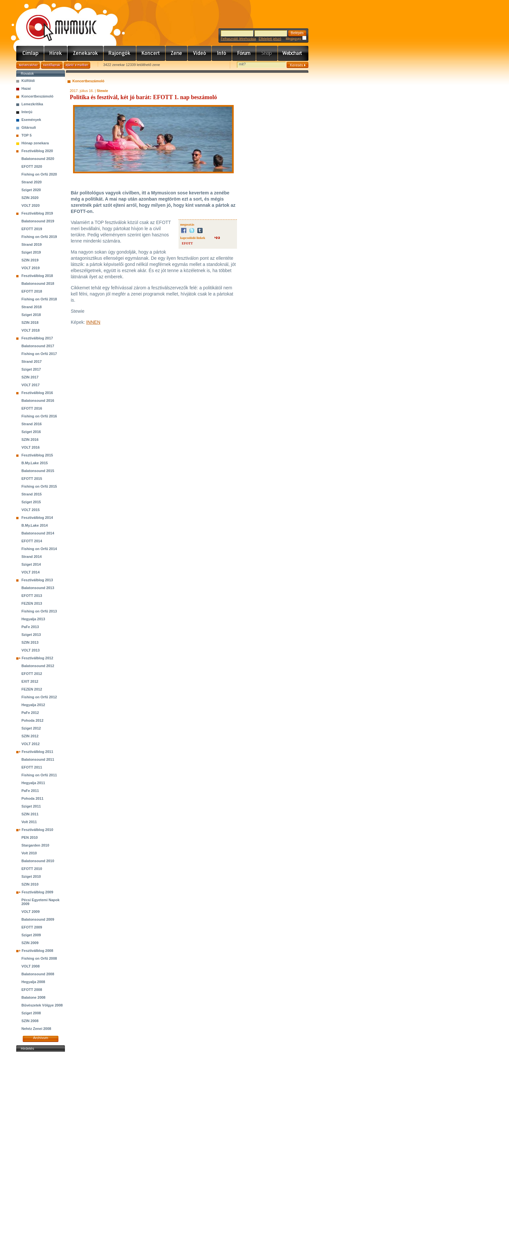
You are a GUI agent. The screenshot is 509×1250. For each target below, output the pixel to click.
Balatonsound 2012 (37, 666)
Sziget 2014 (31, 564)
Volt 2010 (29, 853)
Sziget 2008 (31, 1013)
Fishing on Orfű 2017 (39, 354)
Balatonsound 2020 (37, 159)
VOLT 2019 (30, 268)
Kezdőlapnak (52, 65)
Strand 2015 (31, 494)
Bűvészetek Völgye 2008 (42, 1005)
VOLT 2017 (30, 385)
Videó (200, 53)
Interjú (26, 112)
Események (31, 120)
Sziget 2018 (31, 315)
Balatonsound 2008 (37, 974)
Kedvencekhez (28, 65)
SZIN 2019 (30, 260)
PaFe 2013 (30, 627)
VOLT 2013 (30, 650)
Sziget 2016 (31, 432)
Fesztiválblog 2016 (37, 393)
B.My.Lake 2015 (34, 463)
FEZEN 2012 (31, 689)
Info (222, 53)
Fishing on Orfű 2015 (39, 486)
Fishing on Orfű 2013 (39, 611)
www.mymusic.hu (56, 21)
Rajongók (120, 53)
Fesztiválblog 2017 (37, 338)
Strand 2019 (31, 244)
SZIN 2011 (30, 814)
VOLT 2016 (30, 447)
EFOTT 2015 (31, 478)
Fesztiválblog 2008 (37, 951)
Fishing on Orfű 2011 (39, 775)
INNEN (93, 322)
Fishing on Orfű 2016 (39, 416)
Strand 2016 (31, 424)
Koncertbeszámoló (37, 96)
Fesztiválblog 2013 (37, 580)
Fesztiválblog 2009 (37, 892)
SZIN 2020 (30, 198)
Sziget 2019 (31, 252)
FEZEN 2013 (31, 603)
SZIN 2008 (30, 1021)
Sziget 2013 (31, 635)
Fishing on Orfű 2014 (39, 549)
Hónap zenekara (35, 143)
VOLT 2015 (30, 510)
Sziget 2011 (31, 806)
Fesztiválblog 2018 (37, 276)
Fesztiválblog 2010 (37, 830)
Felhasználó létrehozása (238, 39)
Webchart (293, 53)
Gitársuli (28, 127)
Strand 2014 (31, 557)
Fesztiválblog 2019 (37, 213)
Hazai (26, 88)
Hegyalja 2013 (33, 619)
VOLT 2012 (30, 744)
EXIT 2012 (29, 681)
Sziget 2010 (31, 876)
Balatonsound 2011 (37, 759)
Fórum (244, 53)
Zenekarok (86, 53)
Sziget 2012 (31, 728)
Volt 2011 (29, 822)
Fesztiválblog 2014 (37, 518)
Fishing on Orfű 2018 (39, 299)
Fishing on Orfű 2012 (39, 697)
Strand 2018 (31, 307)
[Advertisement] (40, 1150)
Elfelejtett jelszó (270, 39)
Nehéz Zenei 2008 (36, 1029)
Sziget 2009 (31, 935)
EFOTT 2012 (31, 674)
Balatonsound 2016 (37, 400)
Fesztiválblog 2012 (37, 658)
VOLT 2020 (30, 205)
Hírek (56, 53)
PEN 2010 (29, 837)
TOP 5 (26, 135)
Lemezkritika (32, 104)
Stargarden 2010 (35, 845)
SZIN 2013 (30, 642)
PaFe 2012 (30, 713)
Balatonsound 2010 (37, 861)
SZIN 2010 (30, 884)
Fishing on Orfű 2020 (39, 174)
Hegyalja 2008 (33, 982)
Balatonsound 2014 (37, 533)
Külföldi (28, 81)
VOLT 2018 (30, 330)
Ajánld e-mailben (77, 65)
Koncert (151, 53)
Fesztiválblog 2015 (37, 455)
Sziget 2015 (31, 502)
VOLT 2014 (30, 572)
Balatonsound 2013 (37, 588)
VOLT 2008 (30, 966)
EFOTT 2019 (31, 229)
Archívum (40, 1038)
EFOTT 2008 (31, 990)
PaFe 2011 (30, 791)
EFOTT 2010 (31, 869)
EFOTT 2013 (31, 596)
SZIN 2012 (30, 736)
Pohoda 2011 (32, 798)
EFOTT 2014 (31, 541)
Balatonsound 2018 (37, 283)
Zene (177, 53)
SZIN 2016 (30, 439)
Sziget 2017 (31, 369)
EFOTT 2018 (31, 291)
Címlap (30, 53)
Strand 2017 (31, 361)
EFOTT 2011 (31, 767)
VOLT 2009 (30, 912)
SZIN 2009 (30, 943)
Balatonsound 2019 (37, 221)
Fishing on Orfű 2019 (39, 237)
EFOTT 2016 (31, 408)
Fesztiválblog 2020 (37, 151)
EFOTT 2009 (31, 927)
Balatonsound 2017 (37, 346)
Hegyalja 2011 (33, 783)
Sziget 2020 (31, 190)
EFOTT (187, 243)
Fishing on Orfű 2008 (39, 958)
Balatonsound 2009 (37, 919)
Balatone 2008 (33, 997)
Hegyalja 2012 (33, 705)
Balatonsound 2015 (37, 471)
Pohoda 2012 (32, 720)
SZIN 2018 (30, 322)
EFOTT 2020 (31, 166)
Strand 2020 (31, 182)
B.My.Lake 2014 (34, 525)
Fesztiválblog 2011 (37, 752)
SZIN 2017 (30, 377)
